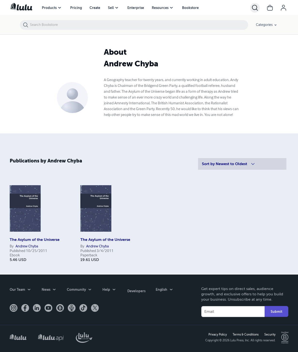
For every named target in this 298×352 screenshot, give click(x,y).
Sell (111, 8)
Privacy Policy (217, 334)
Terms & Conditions (245, 334)
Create (95, 8)
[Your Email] (233, 310)
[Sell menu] (117, 8)
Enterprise (135, 8)
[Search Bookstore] (139, 25)
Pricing (76, 8)
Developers (136, 289)
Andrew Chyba (26, 246)
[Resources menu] (171, 8)
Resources (160, 8)
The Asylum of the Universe (35, 239)
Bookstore (190, 8)
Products (49, 8)
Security (269, 334)
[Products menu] (59, 8)
